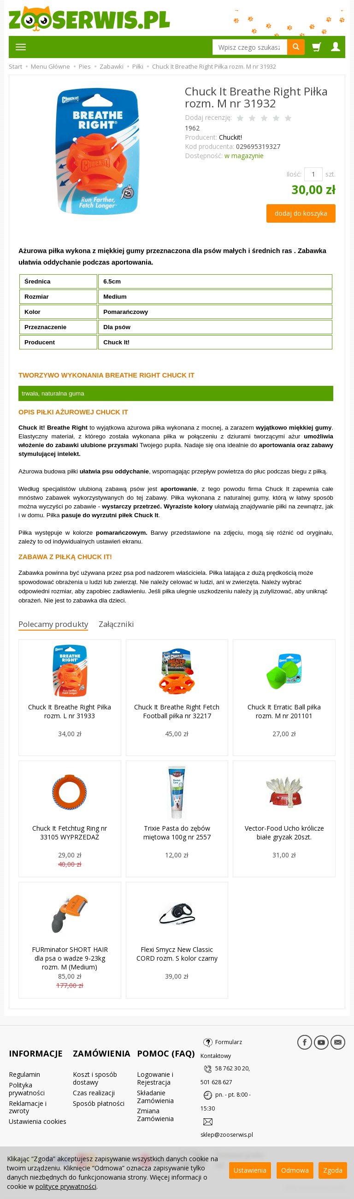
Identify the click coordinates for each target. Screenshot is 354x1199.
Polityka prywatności (27, 1074)
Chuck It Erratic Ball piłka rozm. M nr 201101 (284, 712)
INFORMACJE (36, 1046)
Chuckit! (230, 137)
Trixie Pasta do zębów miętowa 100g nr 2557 (177, 833)
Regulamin (24, 1060)
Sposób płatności (98, 1089)
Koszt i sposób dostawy (95, 1064)
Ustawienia (250, 1170)
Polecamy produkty (59, 625)
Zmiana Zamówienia (155, 1100)
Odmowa (295, 1170)
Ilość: (293, 174)
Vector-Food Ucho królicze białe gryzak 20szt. (284, 833)
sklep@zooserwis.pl (227, 1136)
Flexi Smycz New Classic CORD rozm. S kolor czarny (177, 954)
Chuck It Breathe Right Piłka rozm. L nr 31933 (69, 712)
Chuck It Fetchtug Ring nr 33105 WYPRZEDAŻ (69, 833)
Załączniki (131, 625)
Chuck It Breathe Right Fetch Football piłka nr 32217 (176, 712)
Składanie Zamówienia (155, 1082)
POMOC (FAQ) (166, 1046)
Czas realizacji (94, 1078)
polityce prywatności (65, 1186)
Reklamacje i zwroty (28, 1093)
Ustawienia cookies (37, 1107)
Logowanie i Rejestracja (155, 1064)
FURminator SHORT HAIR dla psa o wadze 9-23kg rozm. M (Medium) (70, 958)
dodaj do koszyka (301, 213)
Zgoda (332, 1170)
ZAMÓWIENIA (101, 1046)
